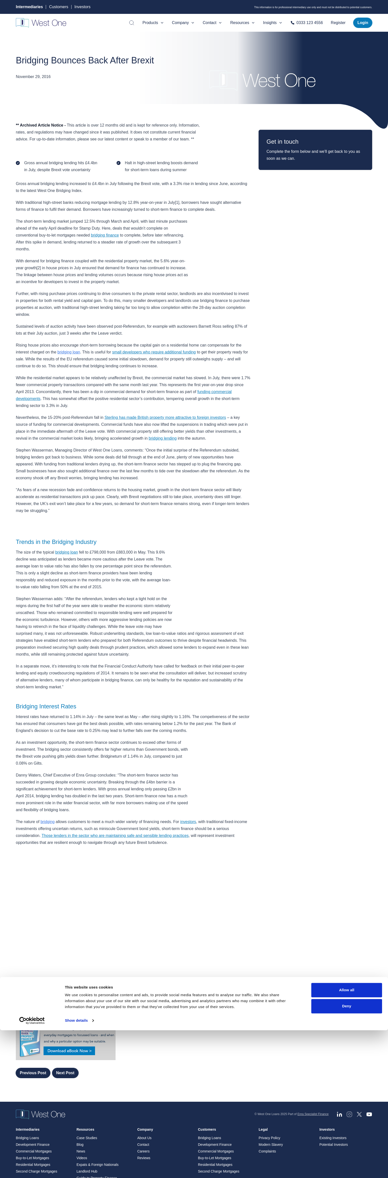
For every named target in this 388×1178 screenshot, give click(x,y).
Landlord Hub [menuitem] (86, 1098)
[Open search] (132, 23)
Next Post (65, 999)
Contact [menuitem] (143, 1071)
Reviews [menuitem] (143, 1085)
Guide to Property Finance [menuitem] (96, 1105)
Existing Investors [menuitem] (333, 1065)
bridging (48, 801)
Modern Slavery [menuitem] (271, 1071)
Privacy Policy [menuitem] (269, 1065)
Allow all (346, 1138)
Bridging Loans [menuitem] (27, 1065)
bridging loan (68, 345)
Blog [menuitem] (79, 1071)
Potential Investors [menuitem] (333, 1071)
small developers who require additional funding (154, 345)
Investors (82, 7)
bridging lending (163, 431)
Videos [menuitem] (81, 1085)
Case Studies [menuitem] (86, 1065)
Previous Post (33, 999)
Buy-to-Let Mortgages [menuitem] (32, 1085)
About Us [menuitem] (144, 1065)
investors (188, 801)
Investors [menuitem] (327, 1056)
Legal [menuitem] (263, 1056)
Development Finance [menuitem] (32, 1071)
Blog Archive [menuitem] (86, 1118)
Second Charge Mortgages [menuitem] (36, 1098)
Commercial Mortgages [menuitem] (34, 1078)
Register (338, 23)
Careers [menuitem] (143, 1078)
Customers (58, 7)
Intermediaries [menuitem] (28, 1056)
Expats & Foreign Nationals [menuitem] (97, 1091)
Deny (346, 1154)
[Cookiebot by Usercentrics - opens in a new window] (32, 1168)
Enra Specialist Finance (313, 1041)
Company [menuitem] (145, 1056)
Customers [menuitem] (207, 1056)
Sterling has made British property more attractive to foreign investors (165, 410)
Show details (76, 1168)
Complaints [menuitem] (267, 1078)
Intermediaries (29, 7)
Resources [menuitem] (85, 1056)
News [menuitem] (80, 1078)
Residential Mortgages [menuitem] (33, 1091)
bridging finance (105, 235)
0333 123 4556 (307, 23)
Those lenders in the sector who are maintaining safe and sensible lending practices (115, 815)
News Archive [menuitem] (86, 1111)
